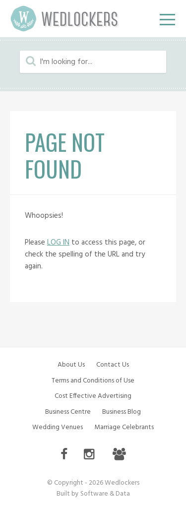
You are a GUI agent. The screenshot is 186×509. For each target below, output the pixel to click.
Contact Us (112, 365)
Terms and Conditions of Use (93, 381)
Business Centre (68, 412)
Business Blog (121, 412)
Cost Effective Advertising (93, 396)
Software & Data (105, 494)
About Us (71, 365)
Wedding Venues (57, 427)
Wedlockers (64, 18)
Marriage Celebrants (124, 427)
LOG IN (58, 243)
